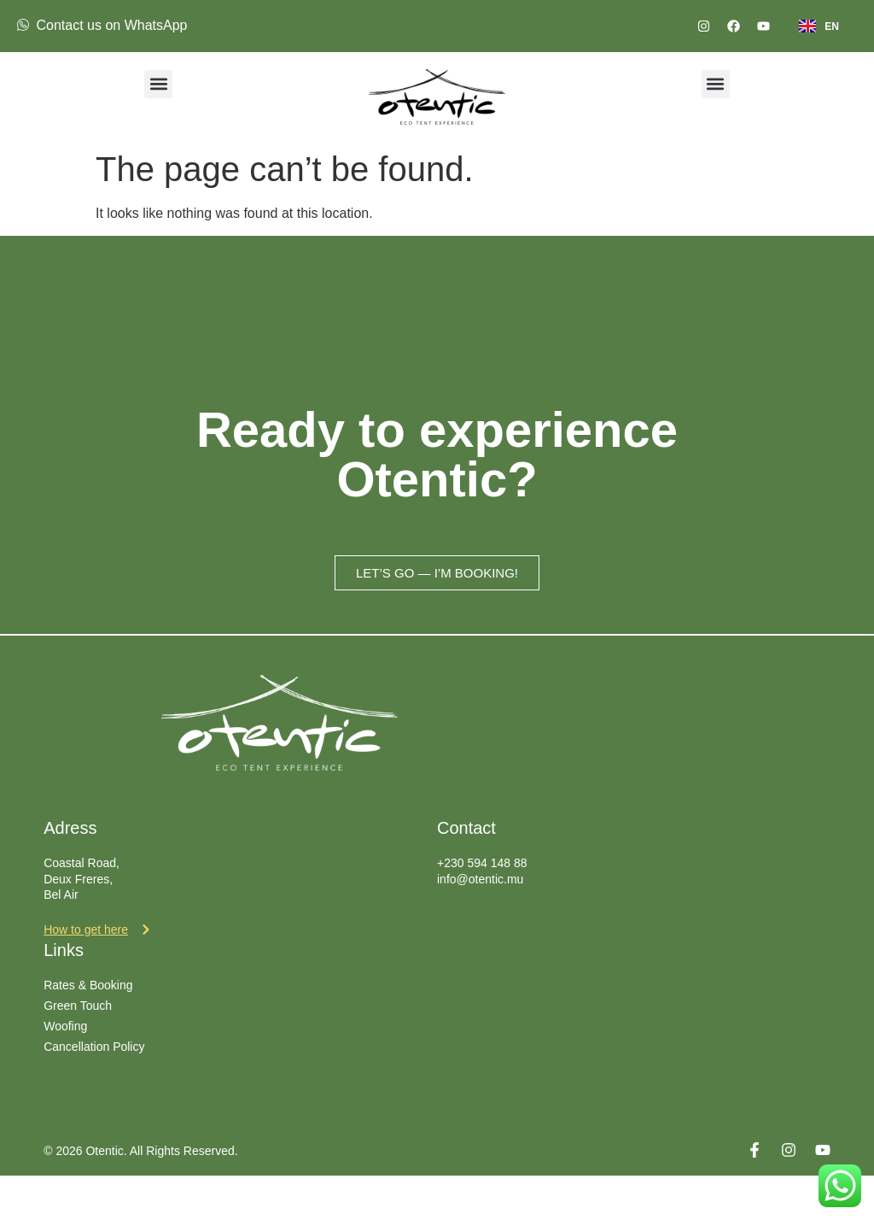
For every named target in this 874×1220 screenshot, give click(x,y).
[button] (158, 84)
